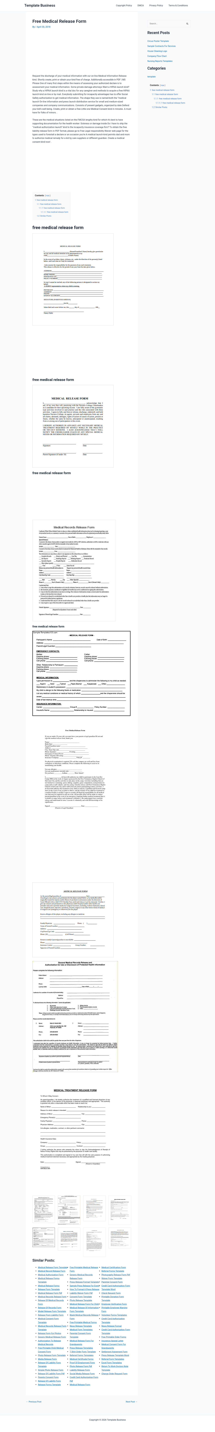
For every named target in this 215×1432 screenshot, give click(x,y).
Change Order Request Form (115, 1388)
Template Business (39, 5)
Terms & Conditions (179, 5)
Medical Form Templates (82, 1351)
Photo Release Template (82, 1318)
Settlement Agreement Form (115, 1366)
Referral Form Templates (114, 1373)
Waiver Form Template (113, 1293)
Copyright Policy (128, 5)
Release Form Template (49, 1293)
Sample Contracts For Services (162, 46)
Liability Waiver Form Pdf (82, 1311)
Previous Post (34, 1412)
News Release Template (81, 1348)
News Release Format (112, 1340)
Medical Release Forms (49, 1289)
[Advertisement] (55, 52)
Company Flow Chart (157, 56)
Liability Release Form (80, 1392)
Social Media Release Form (83, 1395)
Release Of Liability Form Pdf (52, 1392)
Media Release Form (48, 1377)
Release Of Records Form (50, 1315)
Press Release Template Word (116, 1370)
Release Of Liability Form (82, 1267)
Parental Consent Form (113, 1296)
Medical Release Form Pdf (51, 1296)
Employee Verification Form (115, 1318)
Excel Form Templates (112, 1377)
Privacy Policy (158, 5)
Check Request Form (112, 1307)
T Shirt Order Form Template (84, 1373)
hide (47, 196)
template (151, 76)
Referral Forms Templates (82, 1377)
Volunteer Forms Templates (115, 1329)
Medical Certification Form (115, 1278)
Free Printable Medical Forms (84, 1344)
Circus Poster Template (158, 41)
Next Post (131, 1412)
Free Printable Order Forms (115, 1351)
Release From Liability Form (51, 1326)
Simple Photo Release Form (51, 1388)
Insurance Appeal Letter (113, 1355)
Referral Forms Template (114, 1282)
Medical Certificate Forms (82, 1381)
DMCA (143, 5)
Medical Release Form (112, 1274)
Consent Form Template (81, 1315)
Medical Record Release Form (52, 1274)
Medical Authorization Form (51, 1278)
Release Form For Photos (50, 1344)
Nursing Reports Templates (160, 61)
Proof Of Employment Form (83, 1384)
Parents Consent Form (49, 1395)
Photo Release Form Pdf (82, 1388)
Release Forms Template (82, 1271)
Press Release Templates (82, 1370)
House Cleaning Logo (157, 51)
